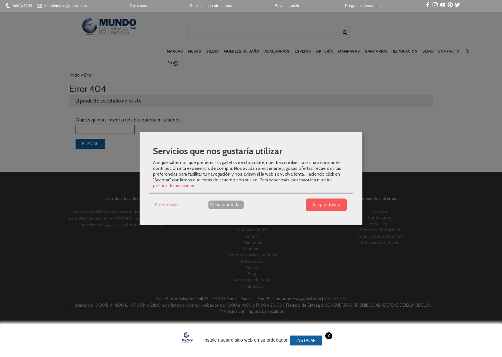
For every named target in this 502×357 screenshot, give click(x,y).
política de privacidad (173, 185)
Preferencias (167, 205)
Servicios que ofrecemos (211, 6)
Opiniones (138, 6)
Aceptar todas (326, 204)
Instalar (306, 340)
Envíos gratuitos (288, 6)
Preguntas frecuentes (363, 6)
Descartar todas (226, 204)
